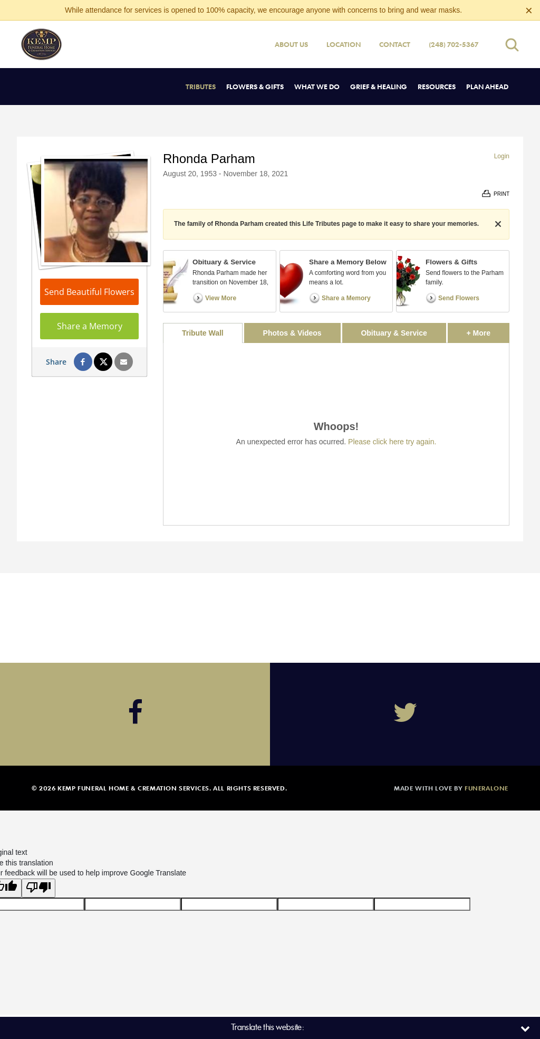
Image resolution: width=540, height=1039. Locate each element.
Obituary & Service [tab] (394, 333)
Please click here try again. (392, 441)
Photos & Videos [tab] (292, 333)
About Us (291, 44)
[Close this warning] (529, 10)
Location (343, 44)
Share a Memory (89, 326)
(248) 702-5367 (454, 44)
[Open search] (512, 44)
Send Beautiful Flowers (89, 292)
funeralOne (486, 788)
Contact (394, 44)
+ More (488, 330)
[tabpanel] (336, 434)
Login (501, 156)
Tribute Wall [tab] (203, 333)
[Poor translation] (38, 888)
